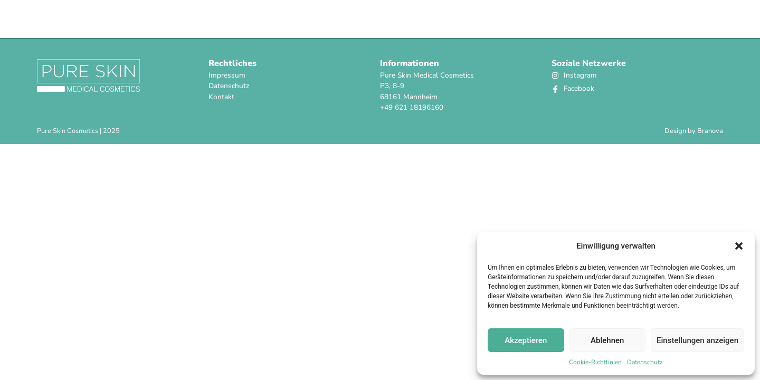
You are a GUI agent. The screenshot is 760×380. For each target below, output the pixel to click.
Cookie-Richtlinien (595, 362)
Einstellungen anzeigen (697, 340)
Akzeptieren (526, 340)
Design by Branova (693, 131)
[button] (739, 246)
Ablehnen (607, 340)
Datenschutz (645, 362)
